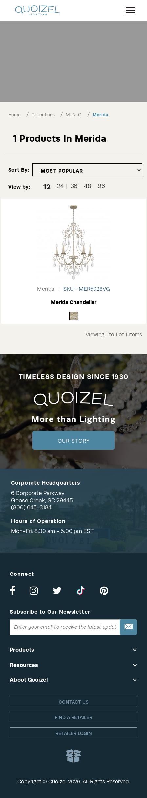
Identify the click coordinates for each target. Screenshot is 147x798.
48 (87, 186)
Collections (43, 114)
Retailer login (73, 733)
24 (60, 186)
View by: (19, 187)
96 (101, 186)
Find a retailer (73, 717)
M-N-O (74, 114)
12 (47, 186)
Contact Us (74, 702)
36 (74, 186)
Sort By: (18, 170)
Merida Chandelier (73, 302)
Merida (100, 114)
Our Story (74, 441)
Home (14, 114)
